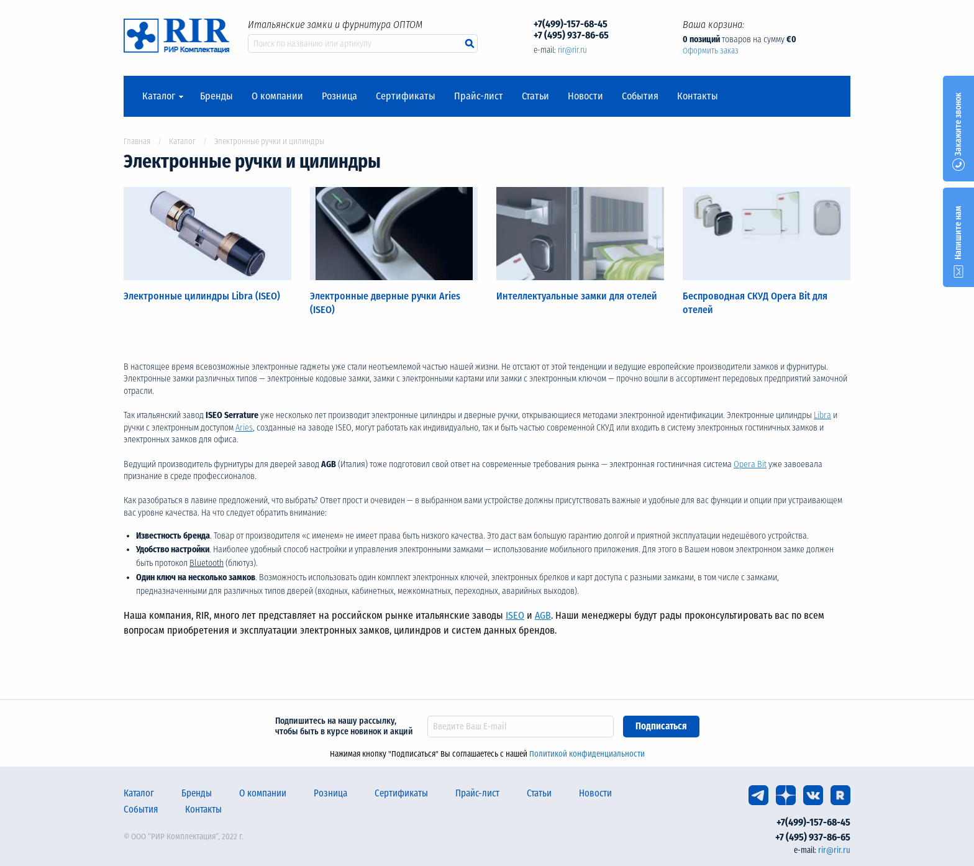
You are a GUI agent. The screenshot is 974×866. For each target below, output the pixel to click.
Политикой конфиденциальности (587, 754)
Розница (339, 96)
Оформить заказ (711, 50)
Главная (137, 141)
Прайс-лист (478, 96)
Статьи (535, 96)
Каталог (158, 96)
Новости (585, 96)
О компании (277, 96)
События (640, 96)
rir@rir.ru (572, 50)
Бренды (216, 96)
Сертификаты (405, 96)
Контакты (697, 96)
